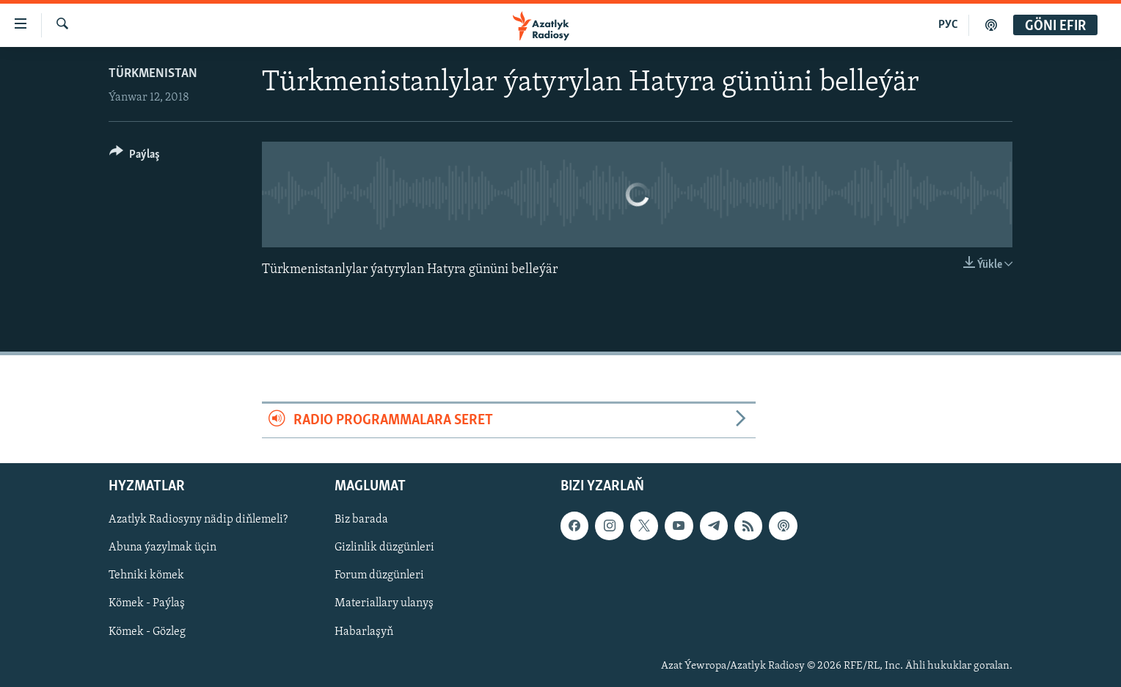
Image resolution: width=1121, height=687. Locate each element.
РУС (948, 25)
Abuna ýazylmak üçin (162, 548)
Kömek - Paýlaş (147, 604)
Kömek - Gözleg (147, 632)
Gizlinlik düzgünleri (384, 548)
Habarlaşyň (364, 632)
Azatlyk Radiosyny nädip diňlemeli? (198, 520)
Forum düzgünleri (379, 576)
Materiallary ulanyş (384, 604)
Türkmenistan (153, 74)
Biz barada (361, 520)
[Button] (134, 157)
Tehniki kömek (146, 576)
